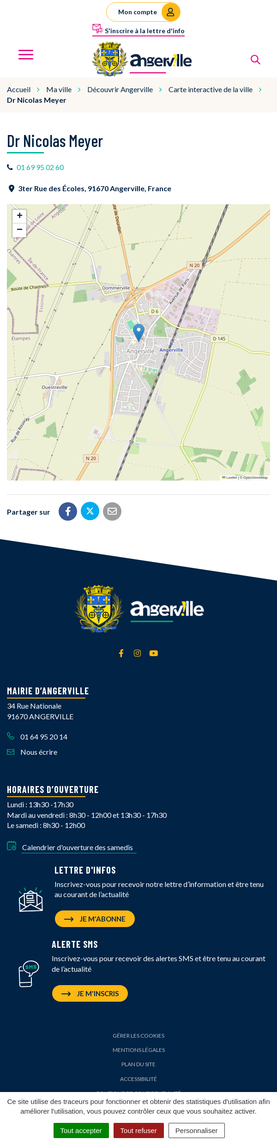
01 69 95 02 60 (40, 167)
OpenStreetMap (255, 478)
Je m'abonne (95, 919)
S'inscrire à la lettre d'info (138, 29)
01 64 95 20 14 (37, 736)
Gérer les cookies (138, 1035)
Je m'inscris (90, 993)
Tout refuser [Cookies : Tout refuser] (138, 1130)
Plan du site (138, 1064)
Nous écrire (32, 751)
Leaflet (229, 478)
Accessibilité (138, 1078)
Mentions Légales (139, 1049)
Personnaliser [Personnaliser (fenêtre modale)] (196, 1130)
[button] (139, 332)
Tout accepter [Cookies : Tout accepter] (81, 1130)
